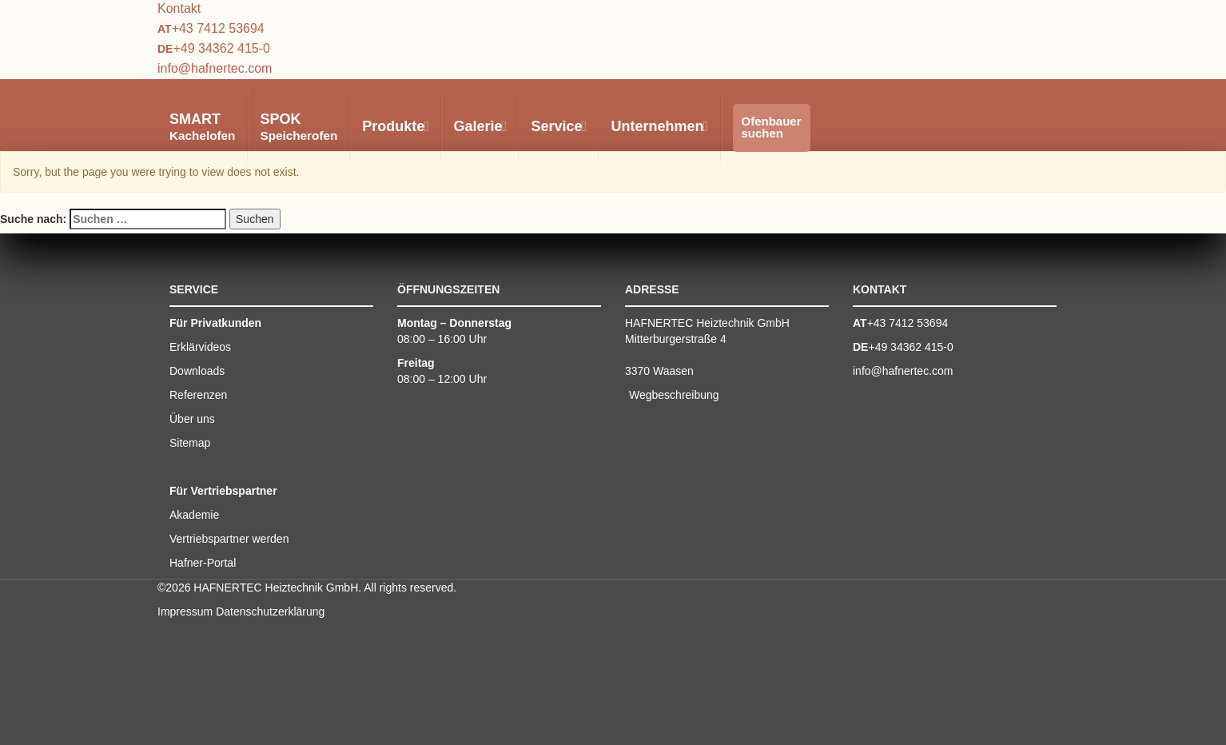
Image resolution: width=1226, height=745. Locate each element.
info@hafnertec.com (214, 68)
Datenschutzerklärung (270, 611)
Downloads (197, 371)
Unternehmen (659, 126)
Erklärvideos (200, 347)
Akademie (194, 514)
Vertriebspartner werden (229, 538)
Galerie (479, 126)
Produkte (395, 126)
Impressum (185, 611)
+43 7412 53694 (218, 28)
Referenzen (198, 394)
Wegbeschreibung (674, 394)
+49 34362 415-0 (221, 48)
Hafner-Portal (202, 562)
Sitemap (189, 442)
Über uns (192, 418)
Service (558, 126)
